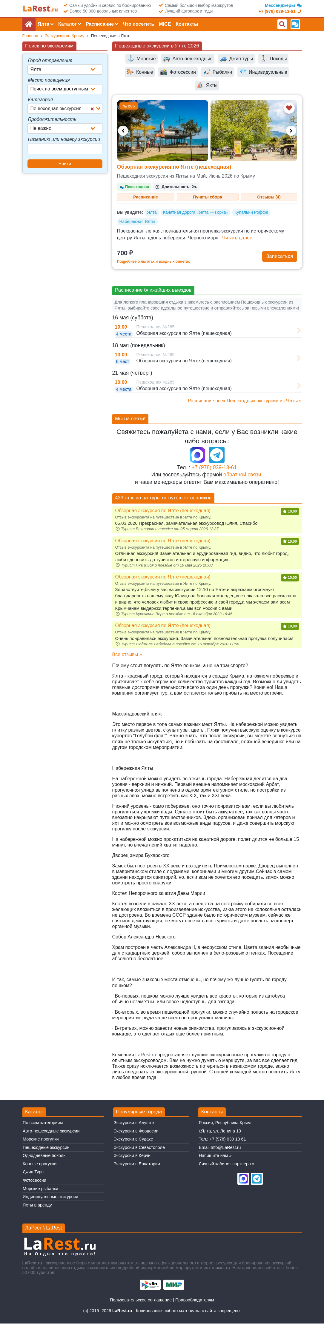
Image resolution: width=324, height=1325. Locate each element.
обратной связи (242, 476)
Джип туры (236, 59)
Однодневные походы (44, 1157)
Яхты (206, 85)
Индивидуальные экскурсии (50, 1198)
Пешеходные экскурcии (46, 1149)
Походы (273, 59)
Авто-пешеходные (188, 59)
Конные (140, 72)
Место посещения (49, 80)
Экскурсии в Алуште (133, 1124)
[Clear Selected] (92, 108)
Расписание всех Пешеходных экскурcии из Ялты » (245, 402)
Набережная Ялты (137, 223)
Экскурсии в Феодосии (136, 1132)
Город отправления (50, 60)
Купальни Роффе (251, 214)
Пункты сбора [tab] (207, 197)
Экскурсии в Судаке (133, 1140)
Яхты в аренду (37, 1206)
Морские (141, 59)
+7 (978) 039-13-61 (214, 469)
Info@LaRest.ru (226, 1149)
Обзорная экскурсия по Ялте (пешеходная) (174, 167)
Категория (40, 99)
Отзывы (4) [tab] (269, 197)
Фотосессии (178, 72)
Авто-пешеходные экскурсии (51, 1132)
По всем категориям (43, 1124)
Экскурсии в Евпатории (136, 1165)
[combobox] (64, 69)
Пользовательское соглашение (141, 1301)
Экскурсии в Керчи (132, 1157)
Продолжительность (52, 119)
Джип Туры (33, 1173)
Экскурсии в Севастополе (139, 1149)
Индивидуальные (263, 72)
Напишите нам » (215, 1157)
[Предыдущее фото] (123, 131)
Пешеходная (134, 186)
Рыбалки (217, 72)
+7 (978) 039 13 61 (228, 1140)
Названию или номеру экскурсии (64, 139)
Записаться (279, 257)
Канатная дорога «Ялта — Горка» (195, 214)
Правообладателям (194, 1301)
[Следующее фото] (291, 131)
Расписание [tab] (145, 197)
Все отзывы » (127, 655)
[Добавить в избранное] (289, 108)
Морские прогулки (41, 1140)
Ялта (151, 214)
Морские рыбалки (40, 1190)
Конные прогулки (39, 1165)
